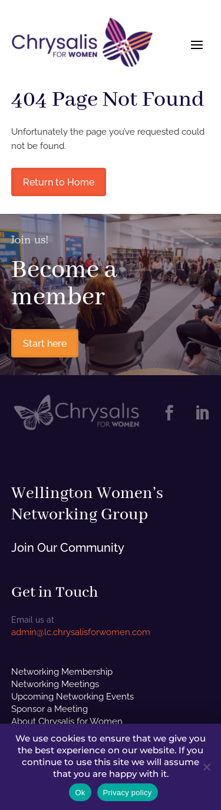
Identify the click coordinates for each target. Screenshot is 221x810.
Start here (45, 343)
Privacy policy (127, 792)
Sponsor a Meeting (49, 709)
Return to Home (58, 182)
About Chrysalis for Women (67, 721)
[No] (206, 767)
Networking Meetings (55, 684)
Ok (80, 792)
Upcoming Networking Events (72, 696)
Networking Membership (62, 671)
